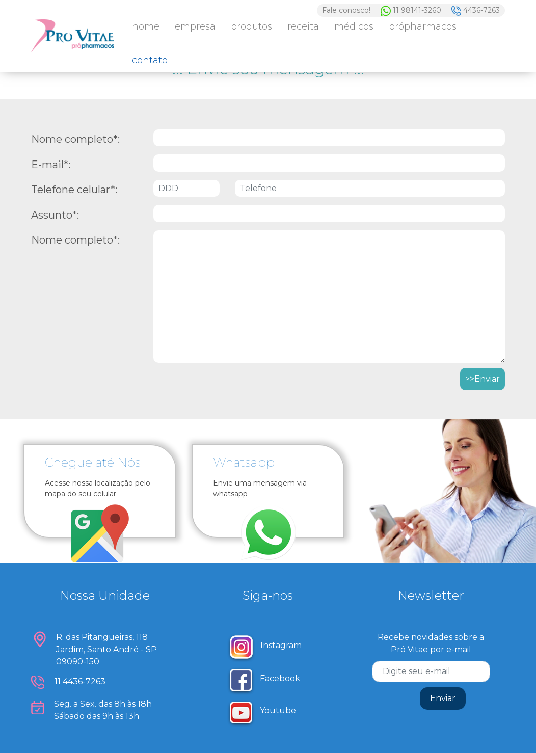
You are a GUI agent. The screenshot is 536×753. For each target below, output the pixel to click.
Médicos (353, 26)
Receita (303, 26)
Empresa (195, 26)
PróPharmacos (423, 26)
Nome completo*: (75, 139)
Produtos (251, 26)
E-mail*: (50, 164)
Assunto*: (55, 215)
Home (145, 26)
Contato (150, 60)
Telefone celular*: (74, 189)
